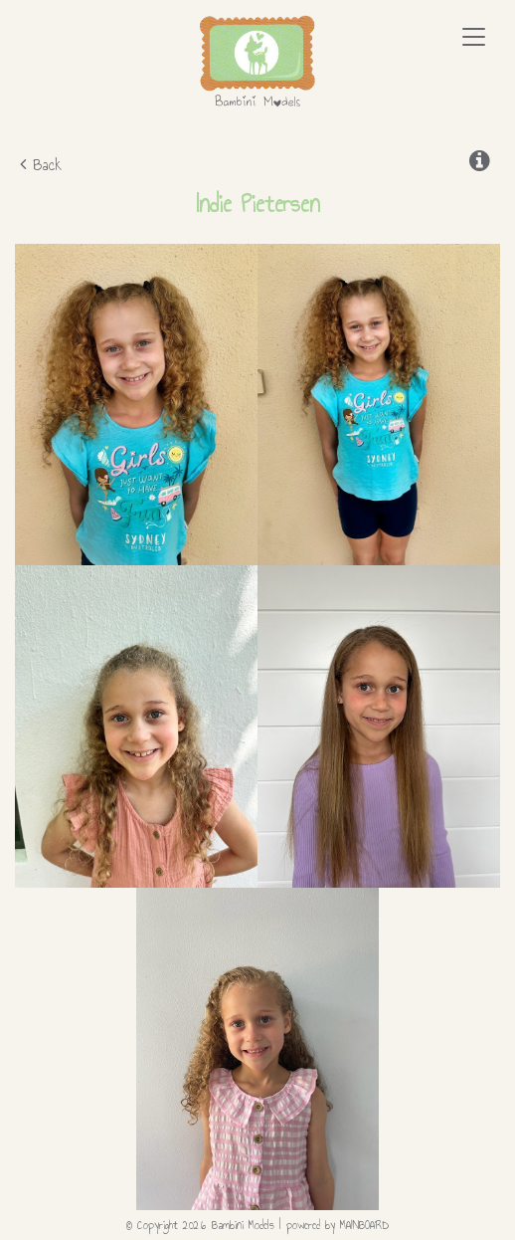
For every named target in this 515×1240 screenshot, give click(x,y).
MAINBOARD (364, 1225)
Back (41, 164)
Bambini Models (257, 61)
